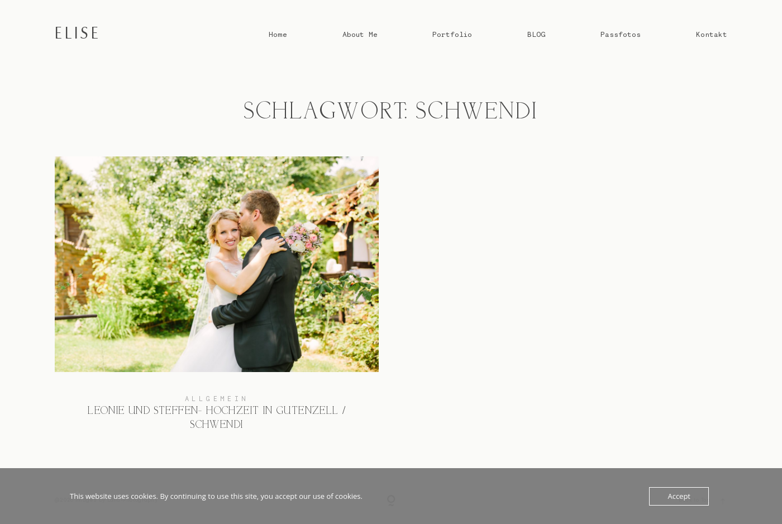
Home (278, 34)
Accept (678, 496)
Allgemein (217, 398)
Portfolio (452, 34)
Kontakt (711, 34)
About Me (360, 34)
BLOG (536, 34)
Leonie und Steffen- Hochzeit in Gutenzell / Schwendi (217, 301)
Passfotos (620, 34)
